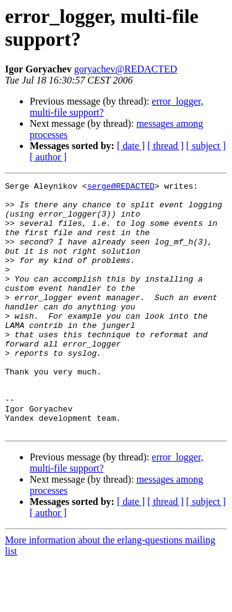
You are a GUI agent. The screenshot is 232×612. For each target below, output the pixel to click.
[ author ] (48, 157)
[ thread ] (165, 145)
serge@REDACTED (121, 187)
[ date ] (131, 145)
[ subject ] (206, 145)
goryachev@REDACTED (126, 69)
